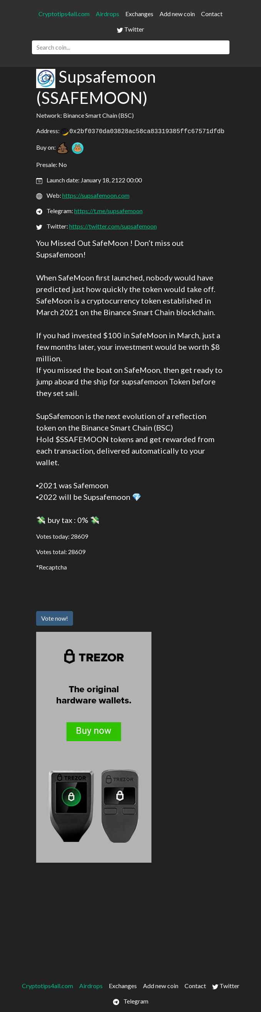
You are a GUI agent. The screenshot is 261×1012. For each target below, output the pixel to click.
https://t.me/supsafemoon (108, 210)
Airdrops (107, 13)
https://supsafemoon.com (96, 195)
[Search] (131, 47)
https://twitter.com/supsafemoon (113, 226)
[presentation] (94, 590)
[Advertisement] (130, 920)
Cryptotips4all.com (64, 13)
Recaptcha (53, 567)
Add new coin (177, 13)
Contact (212, 13)
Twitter (130, 29)
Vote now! (54, 618)
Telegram (130, 1001)
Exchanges (139, 13)
